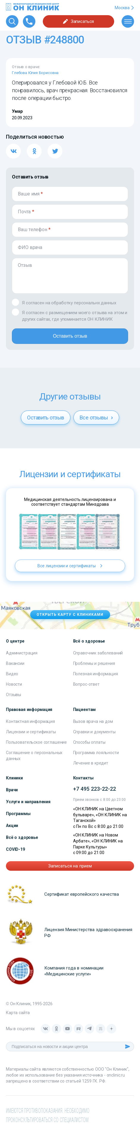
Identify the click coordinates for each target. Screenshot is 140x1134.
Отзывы (13, 694)
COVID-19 (15, 849)
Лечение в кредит (90, 763)
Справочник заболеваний (98, 653)
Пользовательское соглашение (36, 742)
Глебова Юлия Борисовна (35, 73)
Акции (12, 825)
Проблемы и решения (94, 663)
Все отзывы (96, 417)
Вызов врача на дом (93, 721)
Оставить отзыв (70, 336)
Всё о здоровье (22, 837)
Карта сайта (18, 1012)
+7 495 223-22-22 (94, 789)
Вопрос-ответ (86, 684)
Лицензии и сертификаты (31, 731)
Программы (18, 813)
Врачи (12, 789)
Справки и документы (94, 731)
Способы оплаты (89, 742)
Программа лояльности (96, 752)
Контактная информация (30, 721)
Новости (14, 684)
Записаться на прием (70, 866)
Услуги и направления (28, 801)
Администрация (21, 653)
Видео (12, 673)
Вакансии (15, 663)
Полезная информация (95, 673)
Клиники (14, 778)
